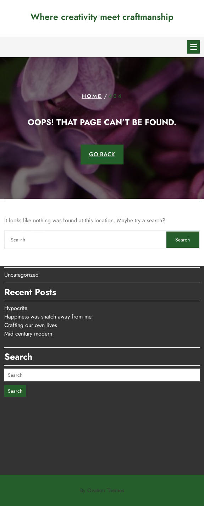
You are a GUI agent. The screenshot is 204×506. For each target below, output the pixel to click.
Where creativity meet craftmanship (102, 16)
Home (92, 96)
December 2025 (24, 207)
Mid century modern (28, 316)
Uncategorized (21, 257)
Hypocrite (15, 291)
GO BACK (102, 154)
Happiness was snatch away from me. (48, 299)
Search (15, 373)
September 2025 (24, 215)
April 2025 (17, 224)
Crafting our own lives (30, 308)
